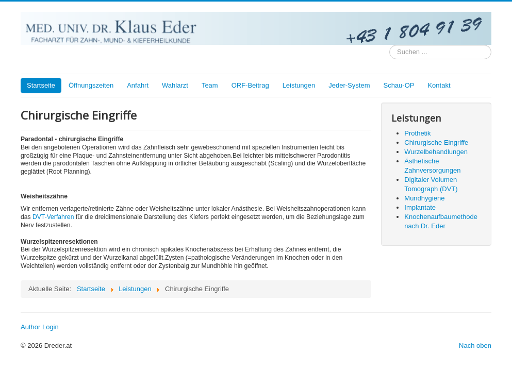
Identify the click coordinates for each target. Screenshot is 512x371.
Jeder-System (349, 85)
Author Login (40, 327)
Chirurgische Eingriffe (436, 142)
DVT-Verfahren (53, 217)
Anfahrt (137, 85)
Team (210, 85)
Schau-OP (398, 85)
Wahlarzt (175, 85)
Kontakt (438, 85)
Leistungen (299, 85)
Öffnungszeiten (91, 85)
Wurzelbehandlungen (436, 152)
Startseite (41, 85)
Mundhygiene (424, 198)
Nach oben (475, 345)
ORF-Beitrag (250, 85)
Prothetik (417, 133)
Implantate (420, 207)
